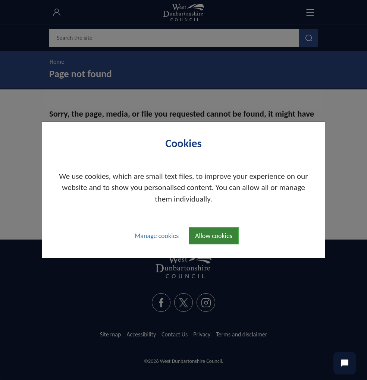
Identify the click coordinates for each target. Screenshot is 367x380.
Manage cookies (157, 236)
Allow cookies (213, 236)
